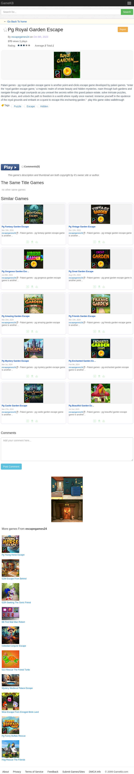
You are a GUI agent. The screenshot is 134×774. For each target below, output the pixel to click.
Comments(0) (30, 166)
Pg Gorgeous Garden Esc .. (15, 271)
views (16, 41)
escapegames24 (20, 36)
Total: (49, 45)
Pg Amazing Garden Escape (16, 316)
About (5, 771)
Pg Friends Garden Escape (82, 316)
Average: (40, 45)
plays (24, 41)
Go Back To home (17, 21)
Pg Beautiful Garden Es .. (81, 405)
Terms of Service (34, 771)
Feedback (53, 771)
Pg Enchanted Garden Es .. (82, 361)
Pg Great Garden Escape (81, 271)
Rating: (12, 45)
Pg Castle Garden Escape (14, 405)
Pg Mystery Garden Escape (15, 361)
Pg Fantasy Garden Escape (15, 226)
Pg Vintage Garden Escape (82, 226)
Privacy (17, 771)
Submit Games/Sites (73, 771)
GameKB (7, 3)
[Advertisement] (30, 136)
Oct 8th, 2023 (40, 36)
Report (123, 29)
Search (127, 12)
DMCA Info (95, 771)
